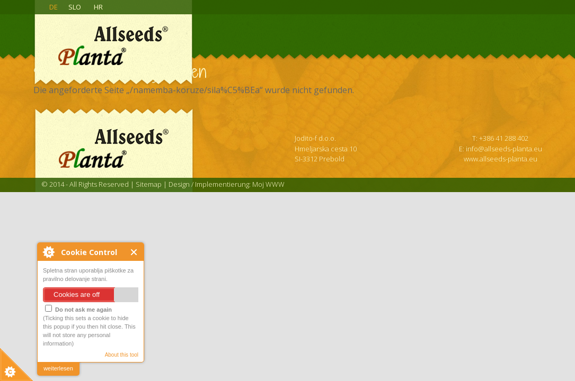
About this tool (121, 355)
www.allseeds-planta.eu (500, 159)
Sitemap (149, 184)
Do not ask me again (78, 309)
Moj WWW (268, 184)
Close (134, 252)
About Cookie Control (48, 252)
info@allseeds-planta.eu (504, 148)
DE (53, 7)
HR (98, 7)
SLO (74, 7)
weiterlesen (58, 368)
